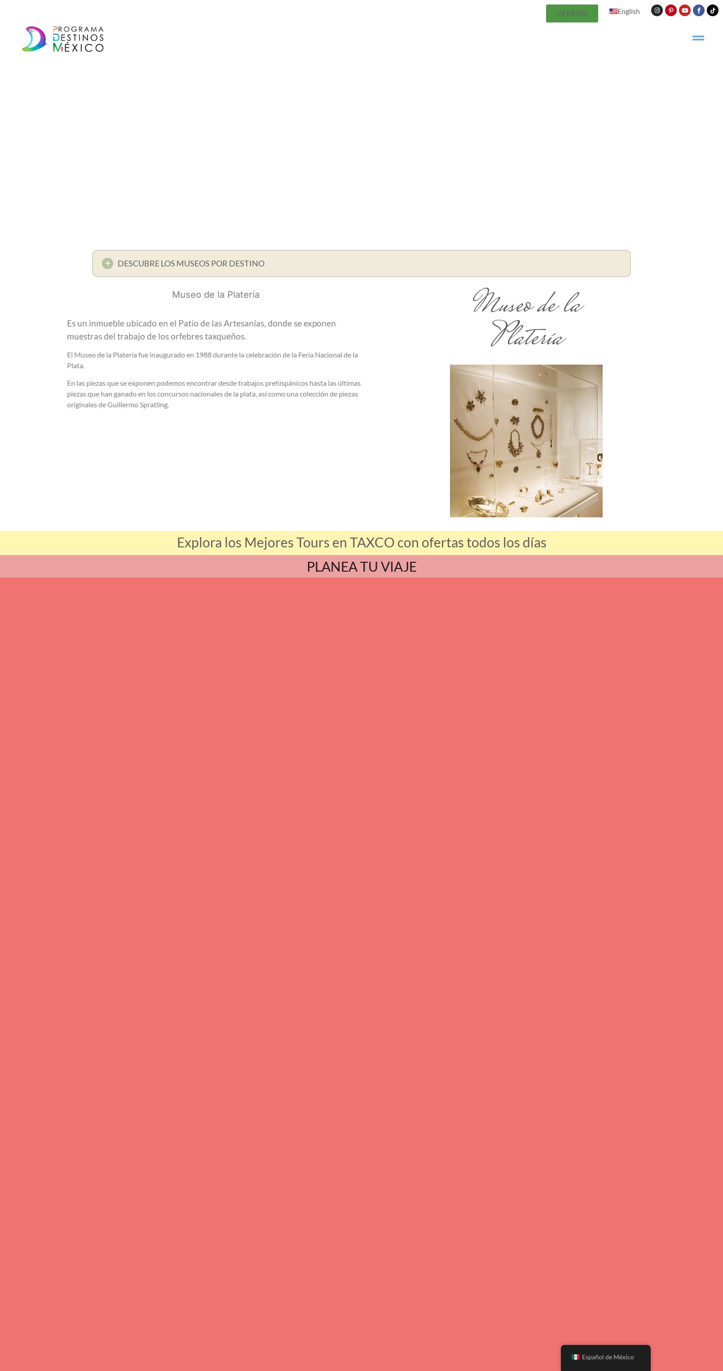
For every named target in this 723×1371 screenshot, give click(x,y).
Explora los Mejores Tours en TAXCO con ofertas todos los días (362, 542)
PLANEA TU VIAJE (362, 566)
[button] (361, 266)
